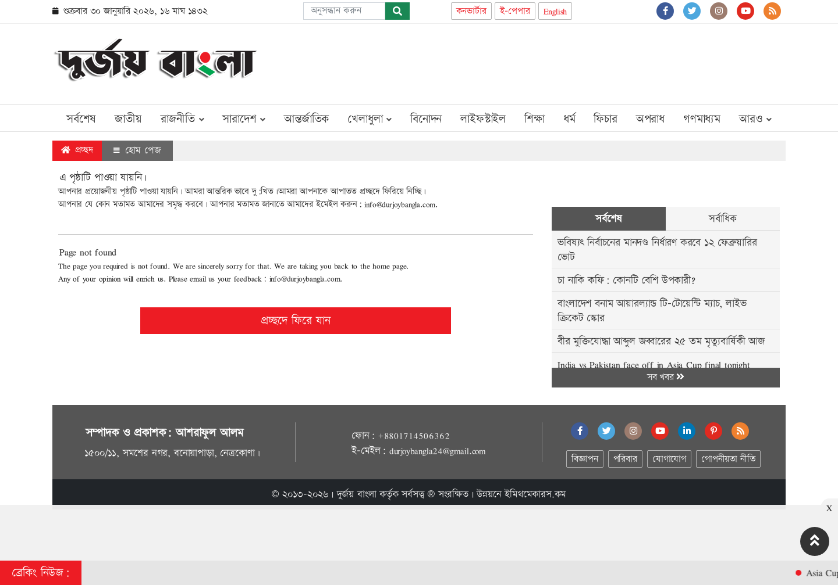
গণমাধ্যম (701, 119)
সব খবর (665, 377)
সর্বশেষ (81, 119)
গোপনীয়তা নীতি (728, 459)
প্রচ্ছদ (77, 150)
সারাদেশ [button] (243, 119)
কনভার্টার (471, 11)
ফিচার (605, 119)
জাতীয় (128, 119)
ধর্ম (569, 119)
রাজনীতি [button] (182, 119)
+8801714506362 (413, 436)
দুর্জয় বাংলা (357, 494)
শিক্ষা (534, 119)
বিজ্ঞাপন (584, 459)
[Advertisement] (574, 61)
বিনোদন (426, 119)
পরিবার (625, 459)
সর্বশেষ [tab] (608, 218)
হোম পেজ (137, 150)
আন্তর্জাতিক (306, 119)
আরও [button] (755, 119)
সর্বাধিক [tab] (723, 218)
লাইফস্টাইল (483, 119)
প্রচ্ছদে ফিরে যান (296, 321)
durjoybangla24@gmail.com (437, 451)
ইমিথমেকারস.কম (535, 494)
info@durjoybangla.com (399, 204)
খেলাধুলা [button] (369, 119)
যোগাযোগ (669, 459)
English (555, 11)
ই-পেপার (515, 11)
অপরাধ (650, 119)
